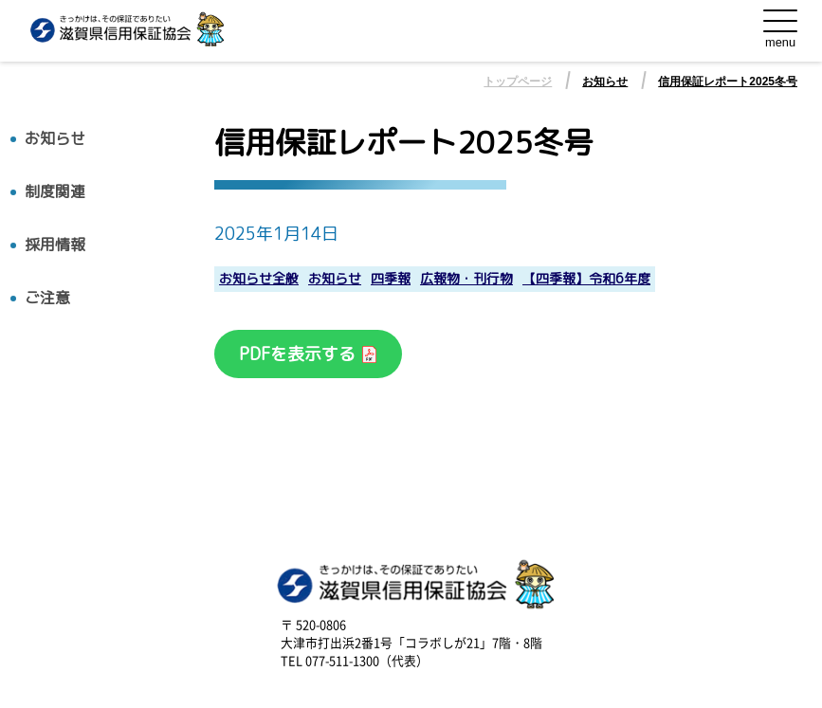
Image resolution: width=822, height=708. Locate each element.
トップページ (518, 81)
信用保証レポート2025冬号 (727, 81)
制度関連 (55, 192)
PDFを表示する (299, 354)
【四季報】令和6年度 (586, 279)
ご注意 (47, 298)
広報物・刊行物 (466, 279)
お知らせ (605, 81)
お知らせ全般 (259, 279)
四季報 (391, 279)
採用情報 (55, 245)
